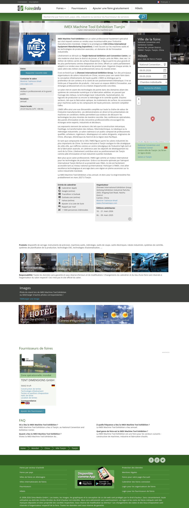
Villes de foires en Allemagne (32, 477)
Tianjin (75, 448)
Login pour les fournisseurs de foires (138, 491)
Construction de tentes (31, 389)
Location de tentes (29, 397)
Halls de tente (27, 395)
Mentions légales (129, 472)
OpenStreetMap (154, 141)
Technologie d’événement (32, 391)
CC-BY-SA (167, 141)
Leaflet (140, 141)
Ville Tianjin (61, 448)
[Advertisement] (94, 235)
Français (165, 2)
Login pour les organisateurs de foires (139, 486)
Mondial (35, 448)
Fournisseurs (79, 8)
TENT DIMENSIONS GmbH (37, 380)
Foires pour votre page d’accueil (136, 477)
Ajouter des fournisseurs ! (32, 411)
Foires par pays (26, 472)
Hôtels (139, 8)
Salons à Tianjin (145, 157)
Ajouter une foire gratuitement (111, 8)
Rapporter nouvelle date (36, 73)
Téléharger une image (29, 299)
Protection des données (132, 467)
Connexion (22, 2)
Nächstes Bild (55, 363)
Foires (60, 8)
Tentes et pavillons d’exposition (35, 393)
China (47, 448)
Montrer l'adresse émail (30, 81)
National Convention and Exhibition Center (149, 146)
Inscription (33, 2)
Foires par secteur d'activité (32, 467)
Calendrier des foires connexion (136, 482)
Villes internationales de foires (33, 482)
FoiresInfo (31, 8)
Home (23, 448)
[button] (152, 119)
